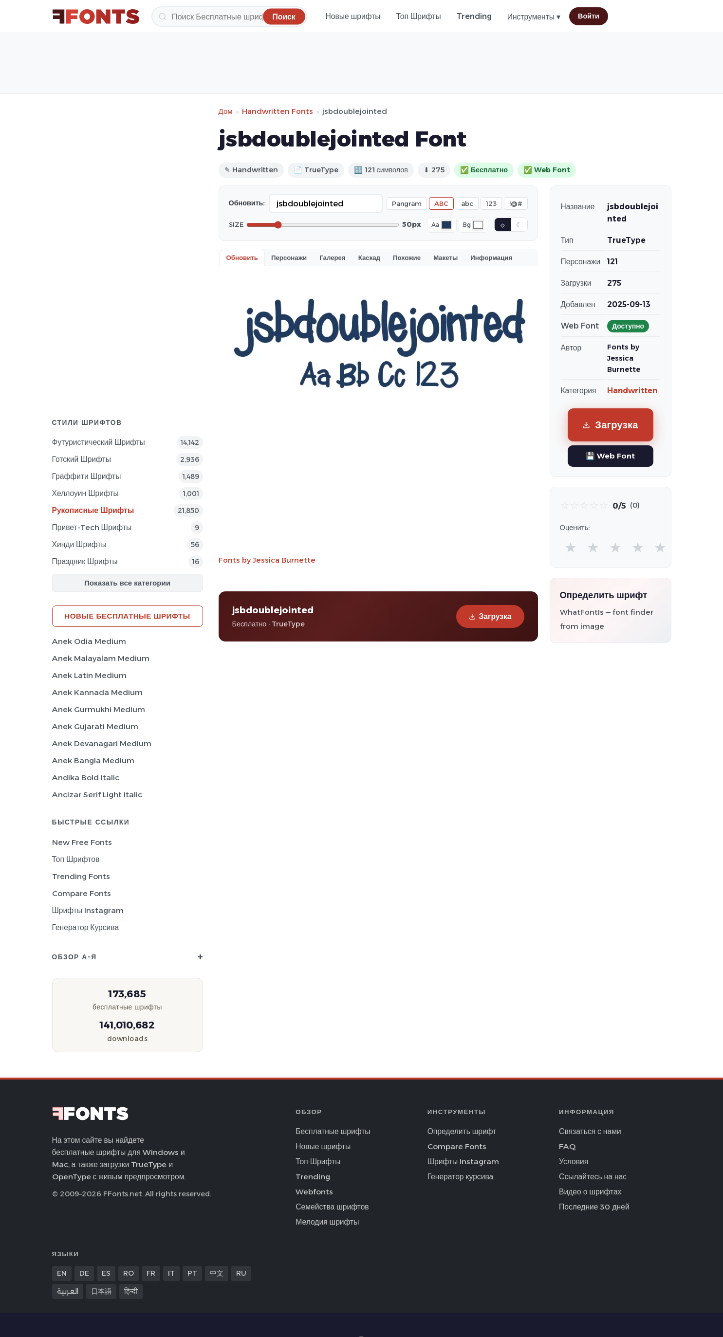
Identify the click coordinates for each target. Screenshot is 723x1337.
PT (192, 1273)
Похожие (407, 257)
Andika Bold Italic (85, 777)
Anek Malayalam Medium (100, 658)
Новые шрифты (353, 16)
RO (128, 1273)
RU (241, 1273)
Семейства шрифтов (332, 1206)
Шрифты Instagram (88, 910)
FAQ (567, 1146)
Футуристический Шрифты (98, 442)
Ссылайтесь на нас (593, 1176)
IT (171, 1273)
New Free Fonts (82, 842)
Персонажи (289, 257)
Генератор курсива (85, 927)
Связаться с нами (590, 1131)
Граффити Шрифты (86, 476)
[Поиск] (229, 16)
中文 (216, 1273)
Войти (588, 16)
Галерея (332, 257)
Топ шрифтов (76, 859)
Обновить (242, 257)
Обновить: (247, 203)
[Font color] (446, 225)
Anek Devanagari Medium (101, 743)
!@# (515, 203)
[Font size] (322, 225)
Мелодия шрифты (327, 1222)
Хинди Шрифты (79, 544)
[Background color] (478, 225)
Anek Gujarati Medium (95, 726)
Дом (226, 111)
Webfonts (314, 1191)
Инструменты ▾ (533, 16)
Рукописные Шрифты (93, 510)
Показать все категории (127, 582)
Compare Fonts (81, 893)
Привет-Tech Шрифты (92, 527)
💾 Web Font (610, 455)
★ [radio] (570, 547)
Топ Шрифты (418, 16)
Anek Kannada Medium (97, 692)
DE (84, 1273)
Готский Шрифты (81, 459)
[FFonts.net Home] (96, 16)
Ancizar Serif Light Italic (97, 794)
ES (106, 1273)
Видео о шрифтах (590, 1191)
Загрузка (490, 616)
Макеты (445, 257)
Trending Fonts (81, 876)
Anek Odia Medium (89, 641)
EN (62, 1273)
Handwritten (632, 390)
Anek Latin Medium (89, 675)
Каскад (369, 257)
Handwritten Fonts (277, 111)
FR (151, 1273)
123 (491, 203)
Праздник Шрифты (85, 561)
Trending (474, 16)
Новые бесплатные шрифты (127, 616)
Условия (573, 1161)
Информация (491, 257)
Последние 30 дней (594, 1206)
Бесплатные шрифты (333, 1131)
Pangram (407, 203)
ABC (441, 203)
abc (467, 203)
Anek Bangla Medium (93, 760)
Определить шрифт (462, 1131)
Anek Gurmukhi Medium (98, 709)
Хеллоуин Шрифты (85, 493)
